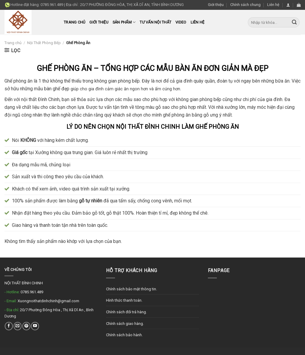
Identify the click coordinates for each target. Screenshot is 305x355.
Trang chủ (74, 22)
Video (180, 22)
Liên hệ (273, 4)
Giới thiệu (216, 4)
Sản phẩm (124, 22)
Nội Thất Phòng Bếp (44, 43)
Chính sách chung (245, 4)
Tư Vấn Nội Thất (155, 22)
